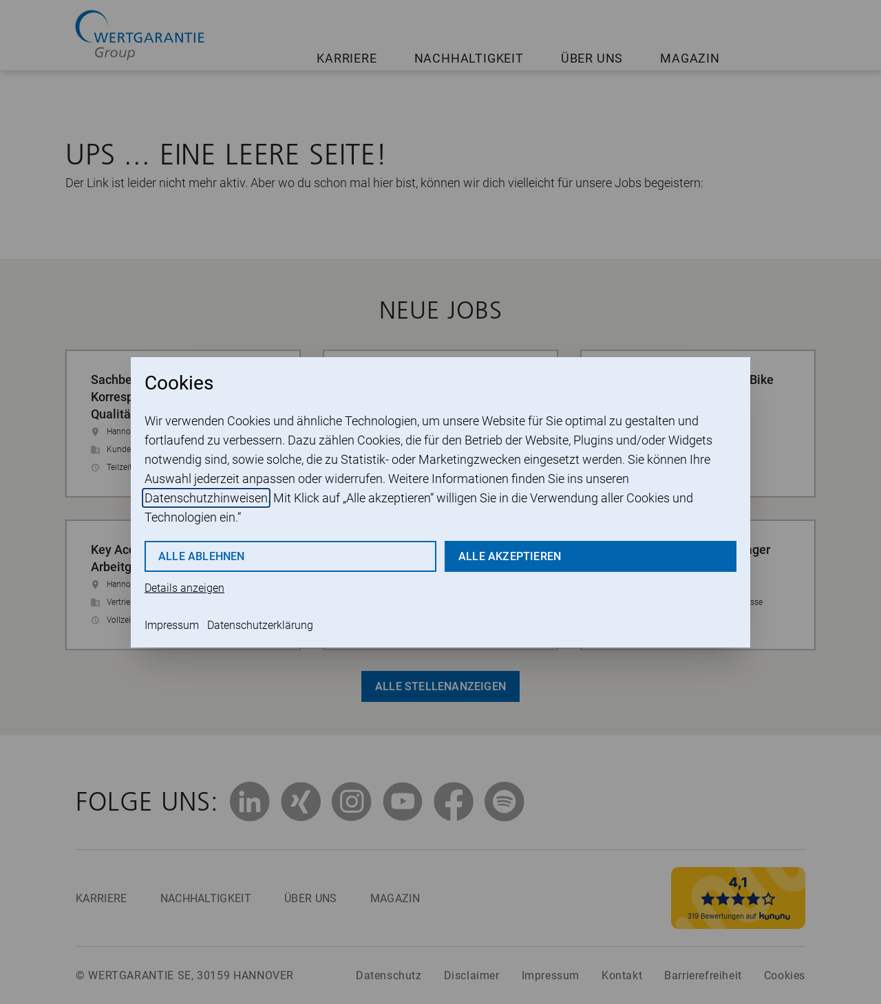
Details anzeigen (184, 588)
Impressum (172, 625)
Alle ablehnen (201, 556)
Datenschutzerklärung (260, 625)
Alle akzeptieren (509, 556)
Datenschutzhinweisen (206, 498)
